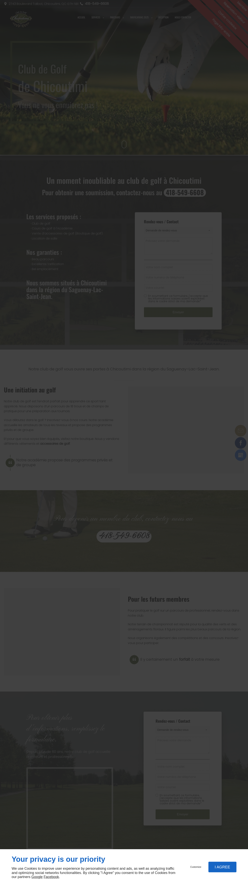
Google (37, 877)
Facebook (51, 877)
